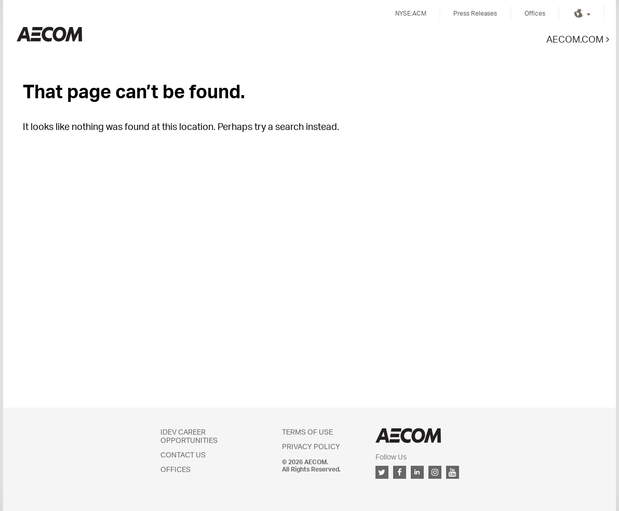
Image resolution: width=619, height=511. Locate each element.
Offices (534, 13)
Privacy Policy (311, 446)
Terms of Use (307, 431)
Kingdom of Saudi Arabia (49, 34)
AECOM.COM (574, 39)
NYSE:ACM (410, 13)
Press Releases (475, 13)
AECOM (408, 435)
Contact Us (183, 454)
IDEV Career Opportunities (189, 435)
